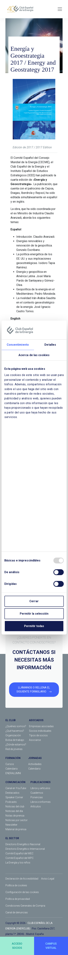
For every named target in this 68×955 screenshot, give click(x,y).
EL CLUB (10, 720)
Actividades (35, 764)
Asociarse (35, 739)
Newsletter (11, 824)
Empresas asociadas (41, 726)
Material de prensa (15, 829)
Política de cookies (16, 885)
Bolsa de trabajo (14, 739)
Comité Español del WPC (19, 858)
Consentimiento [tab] (18, 344)
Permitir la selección (34, 613)
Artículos (35, 806)
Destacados (12, 792)
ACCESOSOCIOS (17, 946)
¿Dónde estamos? (15, 744)
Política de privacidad (17, 898)
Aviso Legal (47, 878)
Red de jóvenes (13, 749)
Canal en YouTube (15, 788)
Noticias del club (14, 806)
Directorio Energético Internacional (25, 848)
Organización (13, 735)
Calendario (11, 768)
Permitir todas (34, 626)
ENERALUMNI (13, 773)
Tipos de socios (38, 735)
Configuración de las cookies (22, 892)
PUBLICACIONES (40, 782)
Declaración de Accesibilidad (21, 878)
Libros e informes (40, 801)
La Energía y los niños (17, 862)
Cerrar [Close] (34, 601)
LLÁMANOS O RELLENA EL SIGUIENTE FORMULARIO (34, 689)
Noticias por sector (16, 820)
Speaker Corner (14, 797)
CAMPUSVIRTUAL (51, 946)
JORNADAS (35, 758)
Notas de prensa (14, 815)
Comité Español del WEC (19, 853)
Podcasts (11, 801)
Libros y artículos (40, 788)
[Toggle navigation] (60, 9)
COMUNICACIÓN (15, 782)
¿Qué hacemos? (14, 730)
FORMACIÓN (12, 758)
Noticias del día (14, 811)
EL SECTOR (12, 838)
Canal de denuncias (16, 912)
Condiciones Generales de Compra (25, 905)
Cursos (9, 764)
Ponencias (36, 797)
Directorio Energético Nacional (22, 844)
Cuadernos (36, 792)
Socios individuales (40, 730)
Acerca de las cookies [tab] (34, 355)
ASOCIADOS (36, 720)
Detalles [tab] (50, 344)
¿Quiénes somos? (15, 726)
